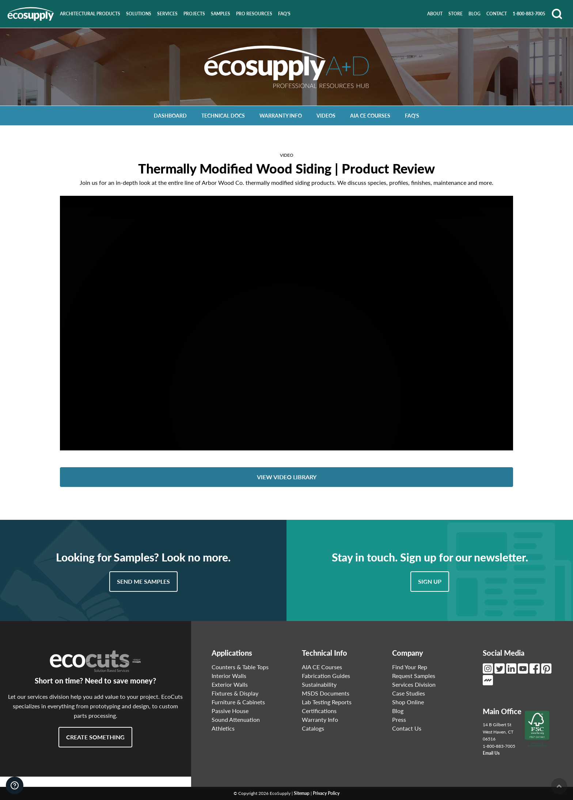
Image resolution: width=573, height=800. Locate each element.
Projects (194, 13)
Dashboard (170, 116)
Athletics (223, 728)
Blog (474, 13)
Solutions (138, 13)
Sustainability (319, 684)
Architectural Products (90, 13)
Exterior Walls (230, 684)
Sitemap (302, 793)
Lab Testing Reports (327, 701)
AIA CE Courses (370, 116)
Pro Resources (254, 13)
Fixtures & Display (235, 693)
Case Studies (408, 693)
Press (399, 719)
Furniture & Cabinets (238, 701)
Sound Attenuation (236, 719)
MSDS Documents (325, 693)
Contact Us (406, 728)
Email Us (491, 753)
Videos (325, 116)
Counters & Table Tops (240, 666)
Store (455, 13)
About (435, 13)
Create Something (95, 737)
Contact (496, 13)
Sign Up (429, 581)
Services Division (414, 684)
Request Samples (413, 675)
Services (167, 13)
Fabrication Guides (326, 675)
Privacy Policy (326, 793)
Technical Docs (223, 116)
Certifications (319, 710)
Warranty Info (280, 116)
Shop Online (408, 701)
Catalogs (313, 728)
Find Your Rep (409, 666)
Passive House (230, 710)
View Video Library (286, 476)
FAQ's (284, 13)
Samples (220, 13)
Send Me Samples (143, 581)
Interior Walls (229, 675)
